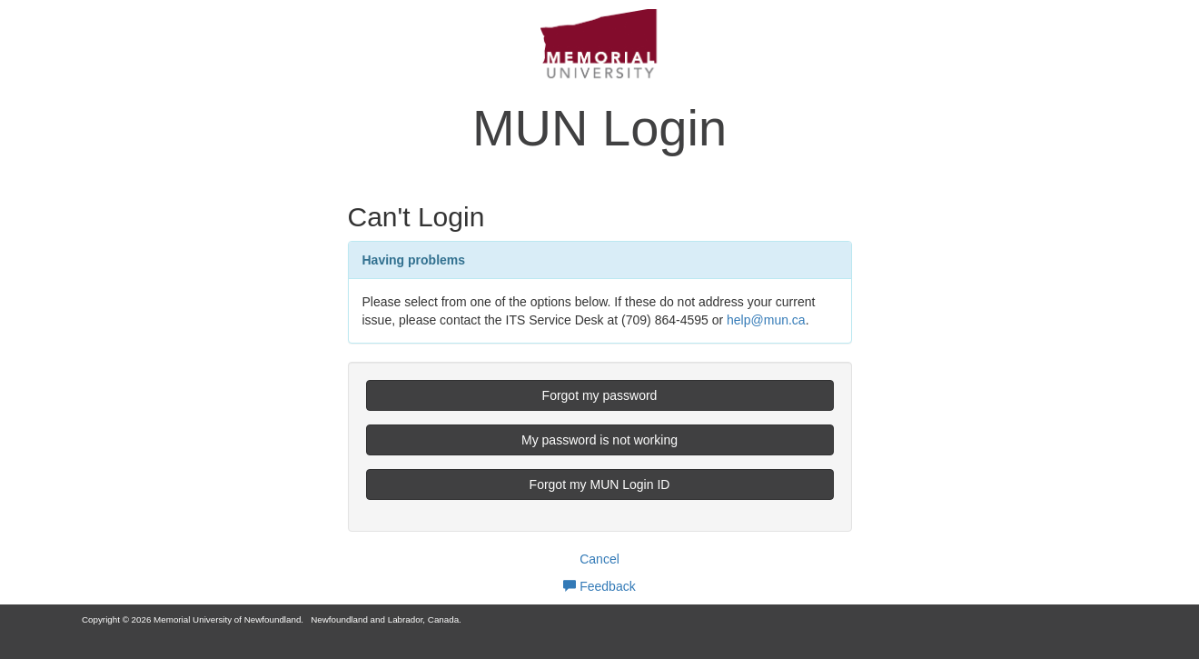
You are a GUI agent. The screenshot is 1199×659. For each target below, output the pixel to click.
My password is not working (599, 440)
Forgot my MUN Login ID (600, 484)
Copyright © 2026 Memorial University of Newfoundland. (192, 619)
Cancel (599, 559)
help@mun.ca (766, 320)
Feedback (599, 586)
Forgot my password (600, 395)
